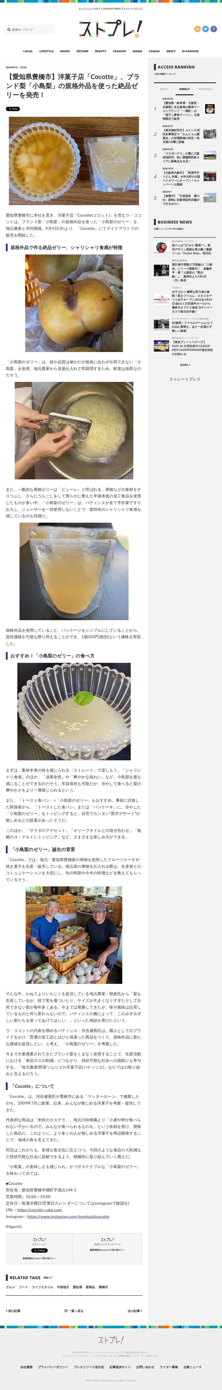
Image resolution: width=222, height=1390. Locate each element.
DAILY (164, 89)
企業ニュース (192, 1367)
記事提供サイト (120, 1367)
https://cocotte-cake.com (39, 1209)
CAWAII (154, 51)
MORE (185, 365)
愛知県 (77, 1287)
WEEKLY (184, 89)
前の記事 (13, 1311)
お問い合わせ (145, 1367)
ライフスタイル (42, 1287)
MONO (65, 51)
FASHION (119, 51)
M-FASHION (190, 51)
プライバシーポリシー (53, 1367)
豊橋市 (103, 1287)
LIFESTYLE (46, 51)
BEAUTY (100, 51)
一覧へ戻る (73, 1311)
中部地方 (63, 1287)
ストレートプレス (185, 379)
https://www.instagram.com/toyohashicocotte (68, 1216)
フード (23, 1287)
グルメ (10, 1287)
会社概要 (26, 1367)
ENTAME (82, 51)
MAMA (137, 51)
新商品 (90, 1287)
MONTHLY (205, 89)
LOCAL (28, 51)
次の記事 (135, 1311)
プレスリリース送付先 (89, 1367)
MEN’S (170, 51)
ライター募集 (169, 1367)
